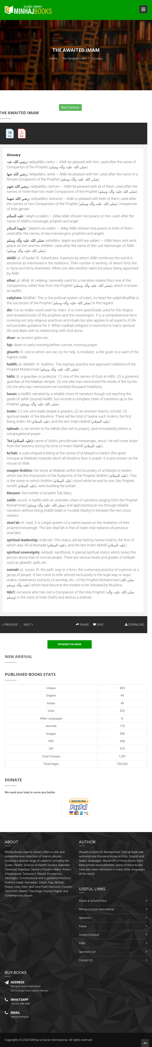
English (51, 695)
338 (122, 741)
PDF (51, 741)
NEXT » (28, 624)
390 (122, 733)
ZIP (51, 748)
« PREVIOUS (10, 624)
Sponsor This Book (70, 644)
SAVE (98, 624)
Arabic (51, 703)
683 (122, 688)
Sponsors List (87, 951)
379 (122, 748)
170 (122, 726)
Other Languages (51, 718)
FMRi (82, 943)
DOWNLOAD (134, 624)
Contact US (86, 960)
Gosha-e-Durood (89, 934)
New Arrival (18, 656)
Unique (51, 688)
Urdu (51, 711)
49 (122, 703)
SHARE (82, 624)
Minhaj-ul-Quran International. (49, 1040)
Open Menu (143, 9)
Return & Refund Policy (93, 900)
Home (53, 58)
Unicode (51, 726)
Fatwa (82, 926)
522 (122, 711)
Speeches (85, 917)
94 (122, 695)
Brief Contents (70, 107)
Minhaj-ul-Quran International (96, 909)
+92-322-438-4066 (20, 1003)
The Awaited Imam (74, 58)
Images (51, 733)
